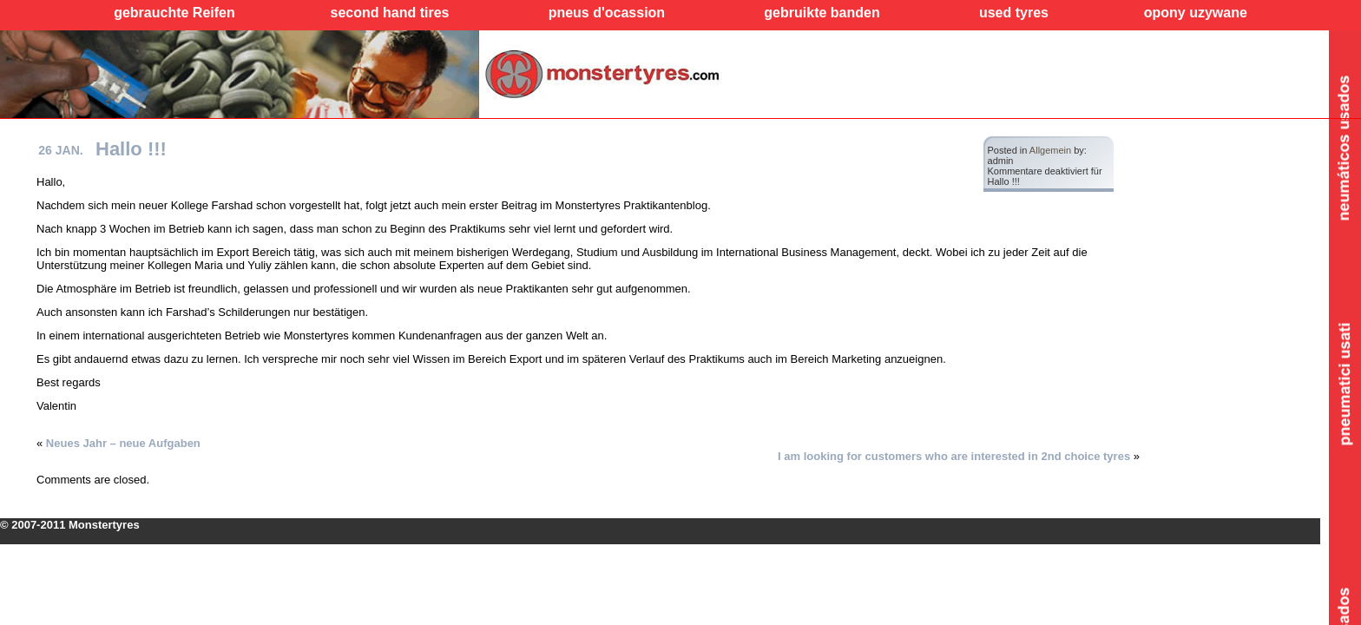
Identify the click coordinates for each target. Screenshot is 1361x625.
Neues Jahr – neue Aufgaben (123, 443)
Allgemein (1050, 150)
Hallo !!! (131, 149)
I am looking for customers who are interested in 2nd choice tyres (954, 456)
